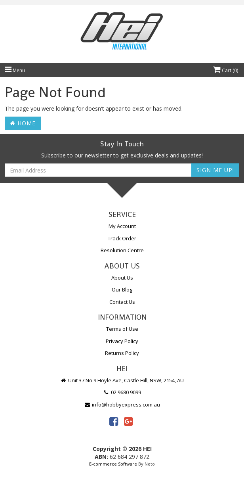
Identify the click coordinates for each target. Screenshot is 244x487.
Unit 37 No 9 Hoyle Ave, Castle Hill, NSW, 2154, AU (122, 380)
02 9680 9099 (122, 392)
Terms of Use (122, 328)
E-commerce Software (113, 464)
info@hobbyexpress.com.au (122, 404)
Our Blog (122, 289)
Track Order (122, 238)
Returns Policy (122, 353)
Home (23, 123)
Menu (15, 70)
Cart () (225, 70)
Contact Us (122, 301)
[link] (113, 421)
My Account (122, 226)
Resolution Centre (122, 250)
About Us (122, 277)
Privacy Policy (122, 341)
